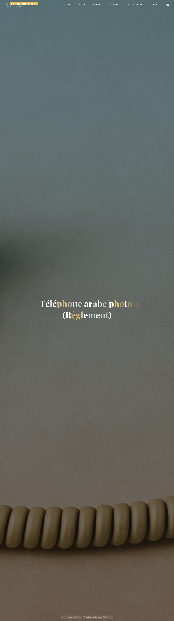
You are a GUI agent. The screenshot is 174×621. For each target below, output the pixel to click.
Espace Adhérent (74, 617)
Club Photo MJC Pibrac (21, 3)
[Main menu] (166, 4)
